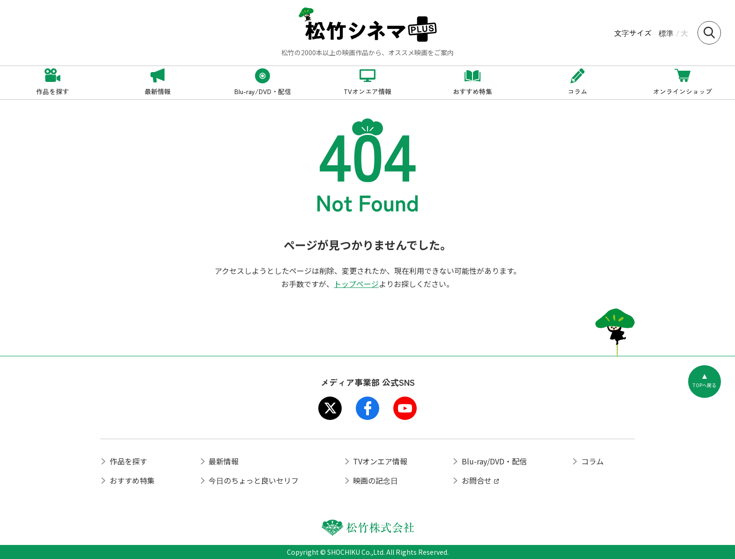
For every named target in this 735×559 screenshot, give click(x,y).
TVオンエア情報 (380, 461)
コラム (592, 461)
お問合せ (477, 480)
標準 (666, 32)
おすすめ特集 (132, 480)
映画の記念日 (375, 480)
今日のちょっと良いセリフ (254, 480)
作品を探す (128, 461)
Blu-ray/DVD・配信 (494, 461)
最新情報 (224, 461)
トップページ (356, 283)
